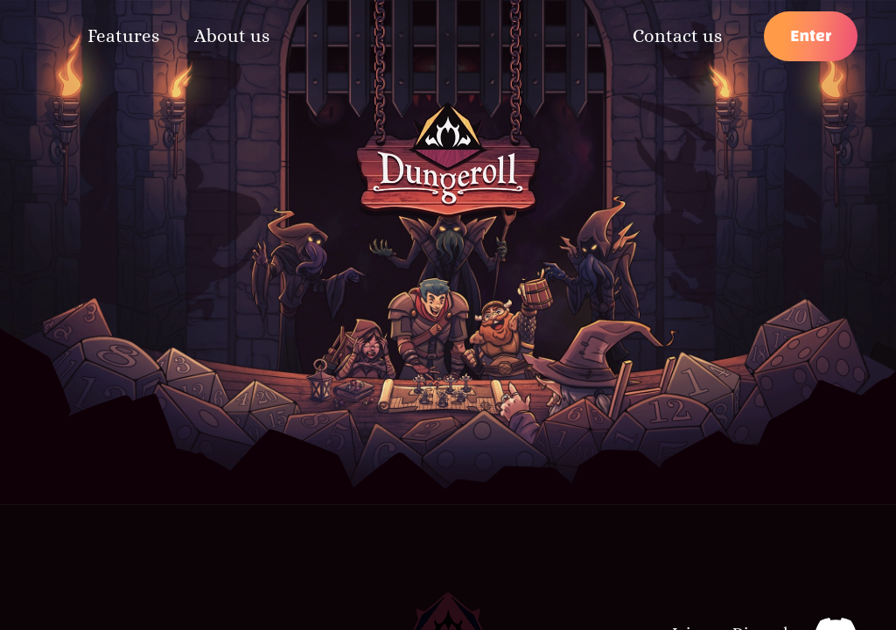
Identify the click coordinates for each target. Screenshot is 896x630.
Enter (810, 36)
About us (232, 35)
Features (123, 35)
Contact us (677, 35)
